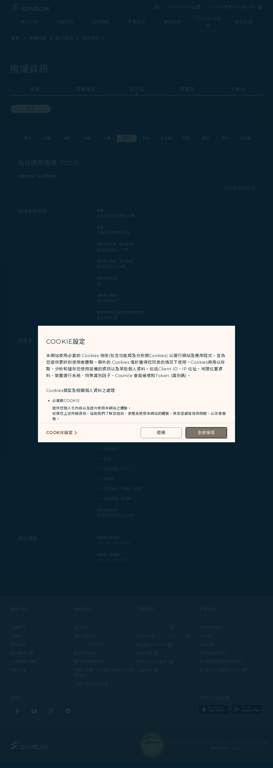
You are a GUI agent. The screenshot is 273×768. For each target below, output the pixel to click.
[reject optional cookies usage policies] (161, 432)
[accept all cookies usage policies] (206, 432)
